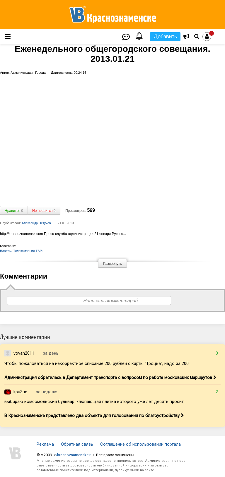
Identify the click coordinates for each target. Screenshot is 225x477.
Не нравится (44, 211)
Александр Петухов (36, 223)
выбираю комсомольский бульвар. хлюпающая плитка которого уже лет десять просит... (95, 401)
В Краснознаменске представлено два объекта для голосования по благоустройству (94, 415)
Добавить (165, 36)
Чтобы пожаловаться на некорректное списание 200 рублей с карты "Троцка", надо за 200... (97, 363)
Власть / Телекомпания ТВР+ (22, 251)
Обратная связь (77, 444)
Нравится (14, 211)
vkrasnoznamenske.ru (74, 455)
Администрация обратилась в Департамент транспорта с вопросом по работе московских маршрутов (110, 377)
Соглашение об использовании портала (140, 444)
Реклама (45, 444)
